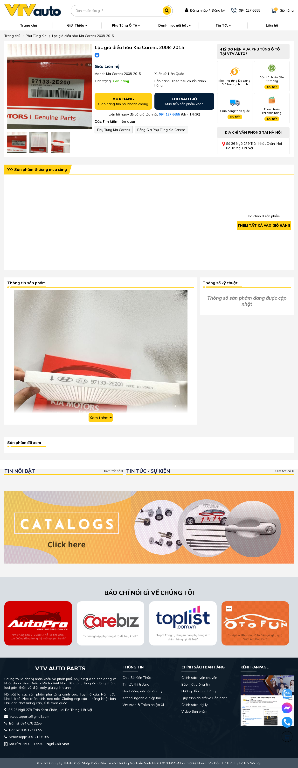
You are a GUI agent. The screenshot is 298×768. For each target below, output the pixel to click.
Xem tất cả (113, 471)
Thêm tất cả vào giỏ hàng (263, 225)
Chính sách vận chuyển (199, 677)
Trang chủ (28, 25)
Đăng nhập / (200, 10)
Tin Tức (223, 25)
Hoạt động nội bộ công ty (142, 691)
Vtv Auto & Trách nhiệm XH (144, 705)
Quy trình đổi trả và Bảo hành (204, 698)
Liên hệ (272, 25)
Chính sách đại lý (194, 705)
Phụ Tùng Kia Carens (113, 130)
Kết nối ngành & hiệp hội (142, 698)
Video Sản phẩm (194, 711)
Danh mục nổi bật (174, 25)
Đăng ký (218, 10)
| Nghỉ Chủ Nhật (36, 743)
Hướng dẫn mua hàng (198, 691)
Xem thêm (101, 417)
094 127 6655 (169, 114)
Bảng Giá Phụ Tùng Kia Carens (161, 130)
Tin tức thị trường (136, 684)
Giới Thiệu (77, 25)
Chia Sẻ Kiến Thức (137, 677)
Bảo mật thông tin (195, 684)
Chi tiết (272, 87)
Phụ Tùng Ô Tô (126, 25)
